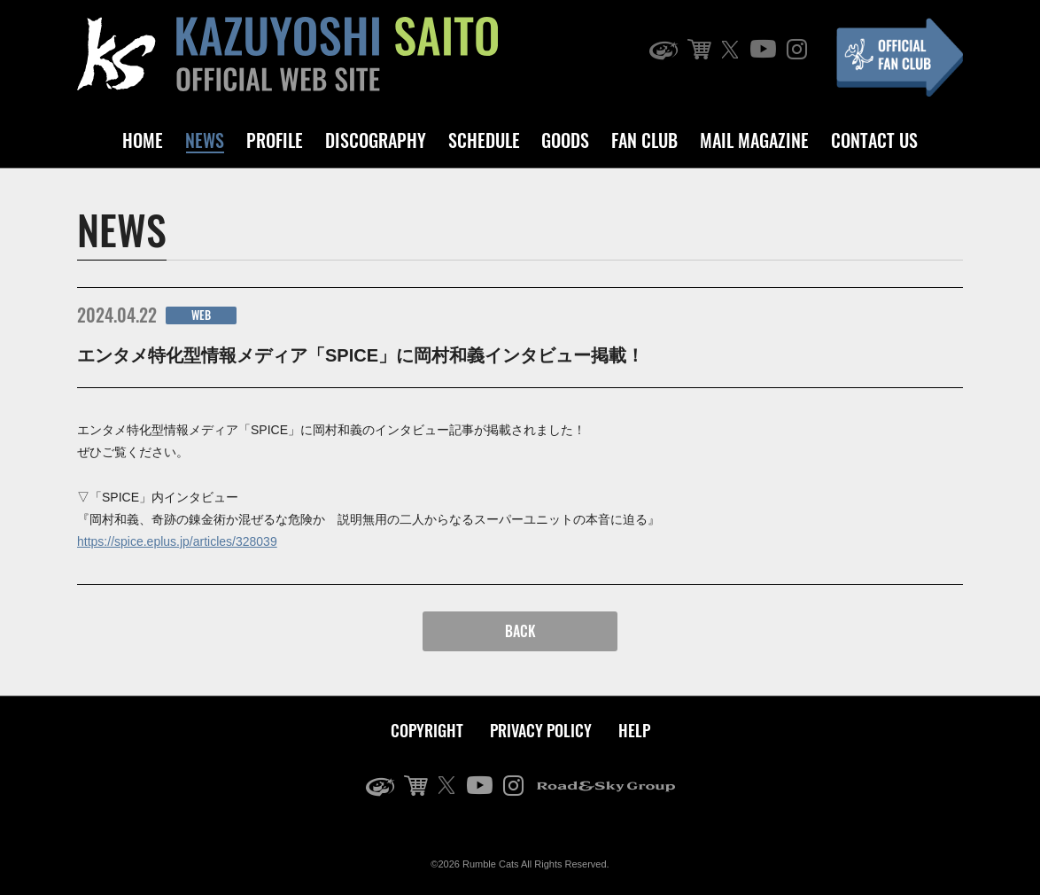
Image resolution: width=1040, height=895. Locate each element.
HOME (142, 140)
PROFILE (274, 140)
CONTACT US (874, 140)
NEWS (204, 140)
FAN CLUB (644, 140)
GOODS (565, 140)
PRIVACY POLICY (541, 730)
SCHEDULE (484, 140)
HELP (634, 730)
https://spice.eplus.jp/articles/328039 (177, 541)
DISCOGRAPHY (375, 140)
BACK (520, 631)
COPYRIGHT (427, 730)
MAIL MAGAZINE (754, 140)
